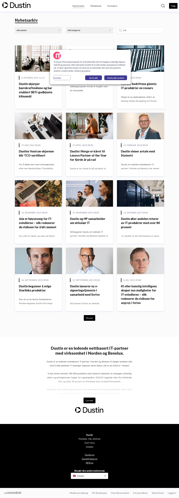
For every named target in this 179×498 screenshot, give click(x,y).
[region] (90, 67)
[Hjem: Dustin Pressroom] (16, 5)
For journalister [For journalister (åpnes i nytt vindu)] (140, 493)
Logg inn (172, 493)
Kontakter (112, 5)
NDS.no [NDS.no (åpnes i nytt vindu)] (89, 462)
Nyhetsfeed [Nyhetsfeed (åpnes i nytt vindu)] (158, 493)
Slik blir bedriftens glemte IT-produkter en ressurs (139, 86)
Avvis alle (93, 78)
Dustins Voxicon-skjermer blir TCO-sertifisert (36, 153)
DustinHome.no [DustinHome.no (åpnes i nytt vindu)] (89, 458)
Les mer (89, 400)
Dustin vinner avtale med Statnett (138, 153)
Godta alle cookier (115, 78)
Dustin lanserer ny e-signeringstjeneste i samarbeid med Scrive (85, 290)
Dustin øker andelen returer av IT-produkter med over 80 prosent (140, 223)
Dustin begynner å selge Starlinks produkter (35, 288)
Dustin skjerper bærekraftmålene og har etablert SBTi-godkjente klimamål (35, 90)
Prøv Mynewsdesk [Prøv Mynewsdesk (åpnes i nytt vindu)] (120, 493)
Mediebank (95, 5)
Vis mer (89, 318)
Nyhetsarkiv (78, 5)
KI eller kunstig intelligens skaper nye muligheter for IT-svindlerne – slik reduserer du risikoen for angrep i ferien (139, 294)
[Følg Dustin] (173, 6)
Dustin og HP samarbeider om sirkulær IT (87, 221)
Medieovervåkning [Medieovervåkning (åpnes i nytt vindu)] (79, 493)
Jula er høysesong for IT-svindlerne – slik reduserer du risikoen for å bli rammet (37, 223)
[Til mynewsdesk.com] (13, 493)
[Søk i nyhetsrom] (163, 6)
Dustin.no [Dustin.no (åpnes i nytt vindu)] (89, 454)
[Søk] (140, 30)
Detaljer (57, 78)
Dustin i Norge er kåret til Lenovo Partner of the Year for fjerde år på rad (88, 155)
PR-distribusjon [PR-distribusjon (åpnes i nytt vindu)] (99, 493)
